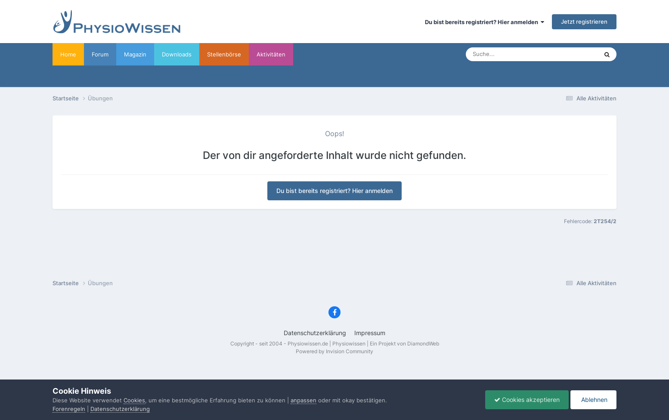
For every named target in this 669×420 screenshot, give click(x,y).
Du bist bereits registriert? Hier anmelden (484, 22)
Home (68, 54)
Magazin (135, 54)
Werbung (313, 54)
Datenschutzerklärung (315, 332)
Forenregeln (69, 408)
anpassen (303, 400)
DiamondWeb (423, 343)
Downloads (177, 54)
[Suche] (515, 54)
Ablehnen (593, 399)
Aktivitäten (271, 54)
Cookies (134, 400)
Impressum (369, 332)
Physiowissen (348, 343)
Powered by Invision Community (334, 351)
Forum (100, 54)
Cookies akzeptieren (527, 399)
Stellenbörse (224, 54)
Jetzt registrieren (584, 21)
